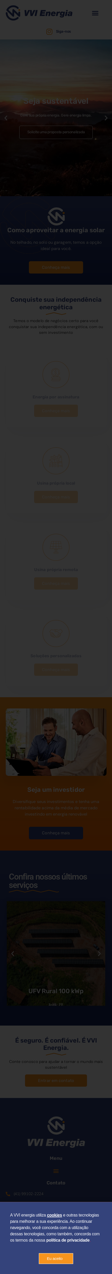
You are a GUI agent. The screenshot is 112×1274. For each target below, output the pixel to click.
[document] (56, 637)
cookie (53, 1219)
